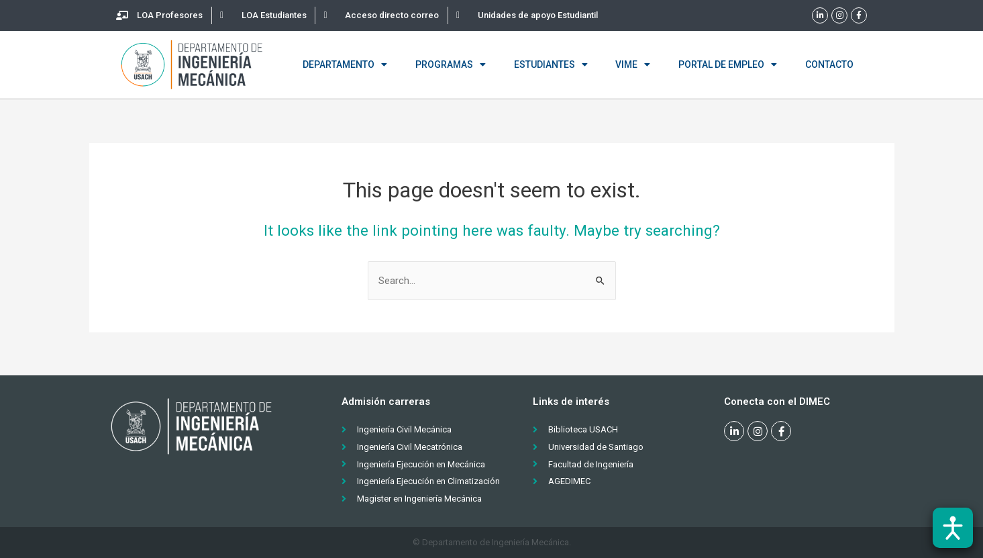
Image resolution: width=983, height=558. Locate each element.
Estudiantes (551, 64)
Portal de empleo (727, 64)
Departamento (345, 64)
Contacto (829, 64)
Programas (450, 64)
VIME (632, 64)
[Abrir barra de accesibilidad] (953, 528)
